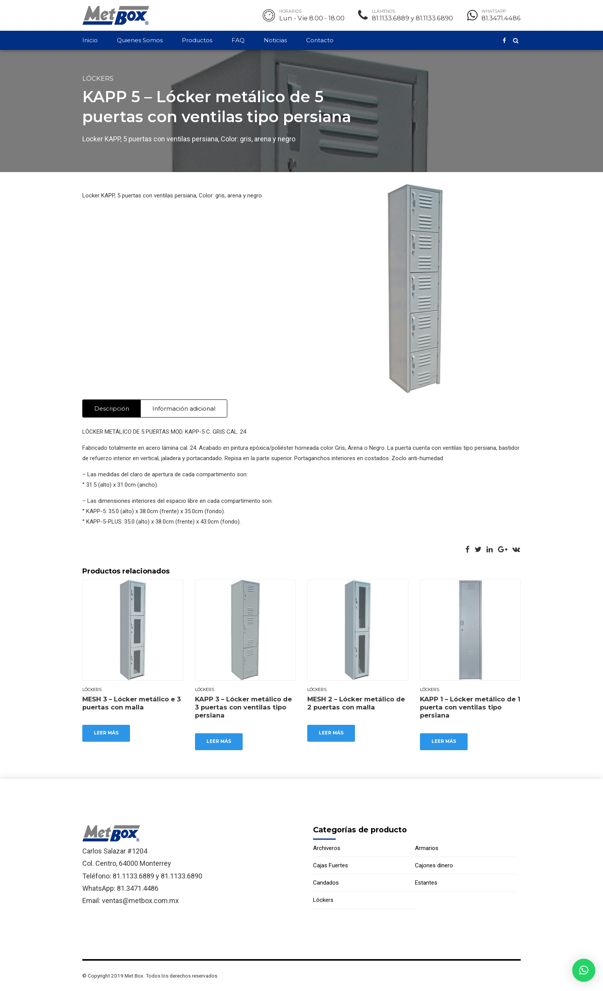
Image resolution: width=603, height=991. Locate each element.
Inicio (90, 40)
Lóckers (97, 78)
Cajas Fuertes (330, 865)
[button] (583, 970)
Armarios (426, 848)
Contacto (319, 40)
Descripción (111, 408)
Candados (326, 883)
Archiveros (326, 848)
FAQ (238, 40)
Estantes (426, 883)
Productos (197, 40)
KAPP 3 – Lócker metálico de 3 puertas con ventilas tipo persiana (243, 707)
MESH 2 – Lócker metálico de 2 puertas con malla (356, 703)
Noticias (275, 40)
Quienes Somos (140, 40)
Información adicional (183, 408)
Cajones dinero (434, 865)
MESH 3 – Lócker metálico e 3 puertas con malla (131, 703)
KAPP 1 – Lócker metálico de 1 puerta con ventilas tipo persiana (470, 707)
